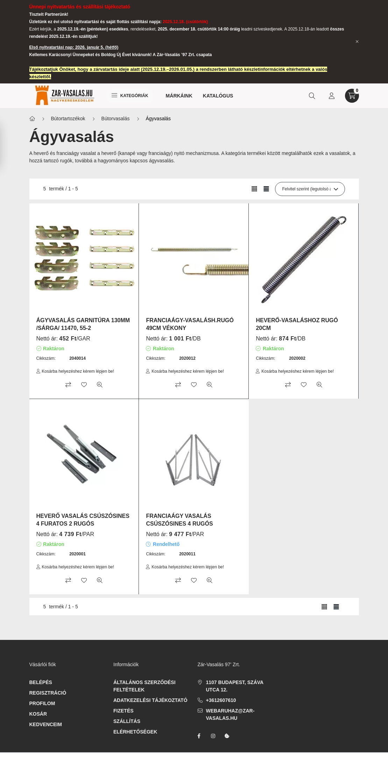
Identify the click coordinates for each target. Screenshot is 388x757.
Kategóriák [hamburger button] (130, 95)
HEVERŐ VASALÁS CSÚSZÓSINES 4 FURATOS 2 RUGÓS (82, 520)
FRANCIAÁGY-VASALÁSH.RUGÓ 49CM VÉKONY (189, 324)
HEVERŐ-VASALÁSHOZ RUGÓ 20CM (297, 324)
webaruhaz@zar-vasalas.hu (230, 714)
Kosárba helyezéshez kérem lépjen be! (78, 371)
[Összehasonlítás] (68, 385)
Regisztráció (47, 693)
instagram (213, 736)
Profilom (42, 703)
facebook (199, 736)
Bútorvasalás (115, 118)
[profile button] (332, 96)
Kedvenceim (45, 724)
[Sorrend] (310, 189)
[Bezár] (357, 41)
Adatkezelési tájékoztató (150, 700)
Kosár (38, 714)
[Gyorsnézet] (100, 385)
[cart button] (352, 96)
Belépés (40, 682)
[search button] (312, 96)
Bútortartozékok (68, 118)
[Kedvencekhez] (84, 385)
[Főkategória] (32, 118)
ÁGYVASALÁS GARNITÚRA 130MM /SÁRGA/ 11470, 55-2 (83, 324)
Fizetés (123, 711)
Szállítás (126, 721)
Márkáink (179, 96)
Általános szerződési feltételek (144, 686)
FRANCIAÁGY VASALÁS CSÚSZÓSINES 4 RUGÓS (179, 520)
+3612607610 (221, 700)
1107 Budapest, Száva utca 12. (234, 686)
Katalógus (218, 96)
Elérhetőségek (135, 732)
